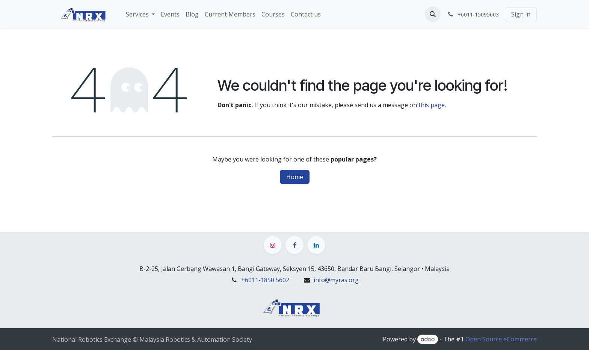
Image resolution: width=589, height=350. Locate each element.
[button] (433, 14)
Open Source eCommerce (501, 339)
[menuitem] (140, 14)
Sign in (520, 14)
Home (294, 177)
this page (431, 105)
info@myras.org (336, 280)
